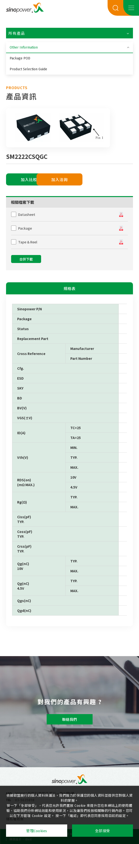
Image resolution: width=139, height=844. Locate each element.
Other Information (24, 47)
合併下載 (26, 259)
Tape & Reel (27, 242)
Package (25, 228)
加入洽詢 (77, 179)
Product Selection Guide (28, 69)
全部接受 (102, 831)
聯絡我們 (69, 719)
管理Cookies (36, 831)
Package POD (20, 58)
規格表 (70, 288)
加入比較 (29, 179)
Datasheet (26, 214)
